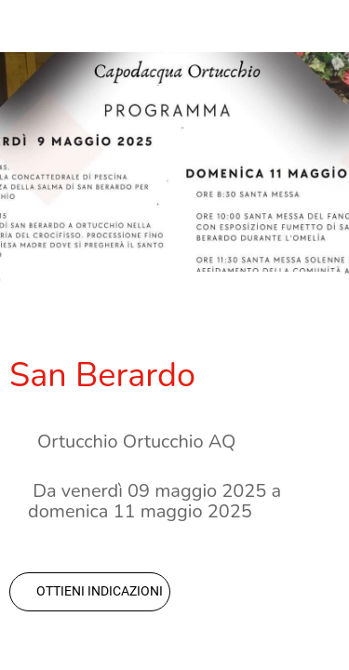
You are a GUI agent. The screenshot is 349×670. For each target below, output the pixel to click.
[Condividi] (228, 318)
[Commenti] (317, 318)
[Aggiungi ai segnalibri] (272, 318)
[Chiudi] (26, 26)
